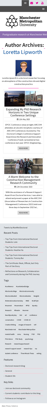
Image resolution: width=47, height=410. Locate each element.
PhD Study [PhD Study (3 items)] (18, 339)
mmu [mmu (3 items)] (19, 334)
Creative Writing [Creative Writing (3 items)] (10, 325)
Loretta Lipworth (22, 51)
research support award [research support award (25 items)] (13, 349)
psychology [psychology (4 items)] (29, 339)
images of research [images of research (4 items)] (25, 325)
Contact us (15, 406)
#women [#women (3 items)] (25, 310)
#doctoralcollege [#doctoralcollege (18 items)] (11, 291)
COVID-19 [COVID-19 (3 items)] (27, 320)
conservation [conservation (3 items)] (9, 320)
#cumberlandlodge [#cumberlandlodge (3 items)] (22, 286)
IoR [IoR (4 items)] (35, 325)
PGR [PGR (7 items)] (33, 334)
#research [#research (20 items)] (8, 310)
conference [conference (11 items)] (33, 315)
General (8, 371)
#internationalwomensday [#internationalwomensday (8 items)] (14, 301)
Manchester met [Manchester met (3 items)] (10, 329)
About (3, 406)
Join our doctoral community (17, 388)
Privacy (8, 406)
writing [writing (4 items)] (39, 353)
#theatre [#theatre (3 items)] (17, 310)
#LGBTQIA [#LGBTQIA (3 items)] (35, 301)
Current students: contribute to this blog (22, 393)
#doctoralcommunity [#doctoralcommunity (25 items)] (26, 291)
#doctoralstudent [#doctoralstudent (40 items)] (11, 296)
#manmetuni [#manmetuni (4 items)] (18, 306)
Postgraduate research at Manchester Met (25, 34)
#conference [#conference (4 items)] (9, 286)
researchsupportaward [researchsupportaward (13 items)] (21, 344)
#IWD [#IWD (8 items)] (27, 301)
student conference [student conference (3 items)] (11, 353)
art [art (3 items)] (26, 315)
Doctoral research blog (15, 366)
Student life (10, 376)
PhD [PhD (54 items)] (38, 334)
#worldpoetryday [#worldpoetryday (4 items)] (11, 315)
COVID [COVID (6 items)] (19, 320)
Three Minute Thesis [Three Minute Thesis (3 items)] (27, 353)
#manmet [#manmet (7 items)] (8, 306)
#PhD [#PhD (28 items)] (27, 306)
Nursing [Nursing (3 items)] (26, 334)
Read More (23, 148)
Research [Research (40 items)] (8, 344)
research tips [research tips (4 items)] (28, 349)
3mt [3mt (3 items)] (20, 315)
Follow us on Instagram (15, 398)
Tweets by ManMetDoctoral (15, 227)
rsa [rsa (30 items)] (36, 349)
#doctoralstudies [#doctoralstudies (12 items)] (25, 296)
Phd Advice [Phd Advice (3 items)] (9, 339)
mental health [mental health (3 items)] (10, 334)
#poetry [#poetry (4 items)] (34, 306)
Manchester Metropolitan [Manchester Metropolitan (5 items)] (27, 329)
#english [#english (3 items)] (36, 296)
